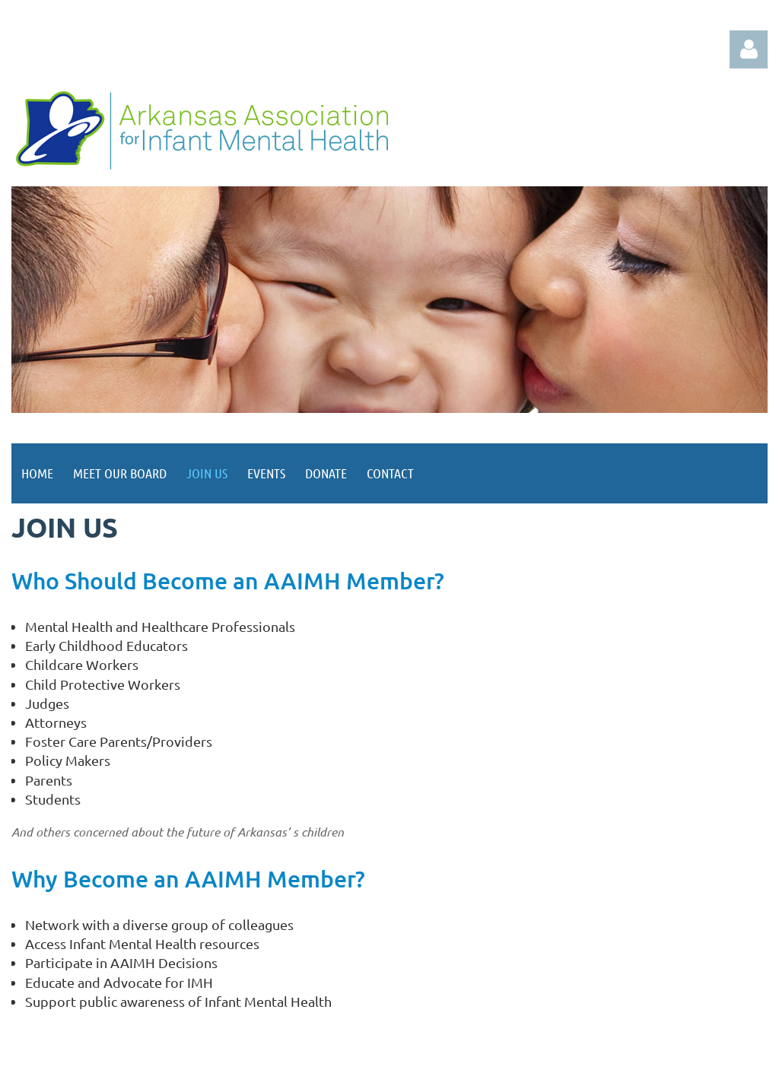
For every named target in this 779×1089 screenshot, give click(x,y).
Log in (749, 49)
